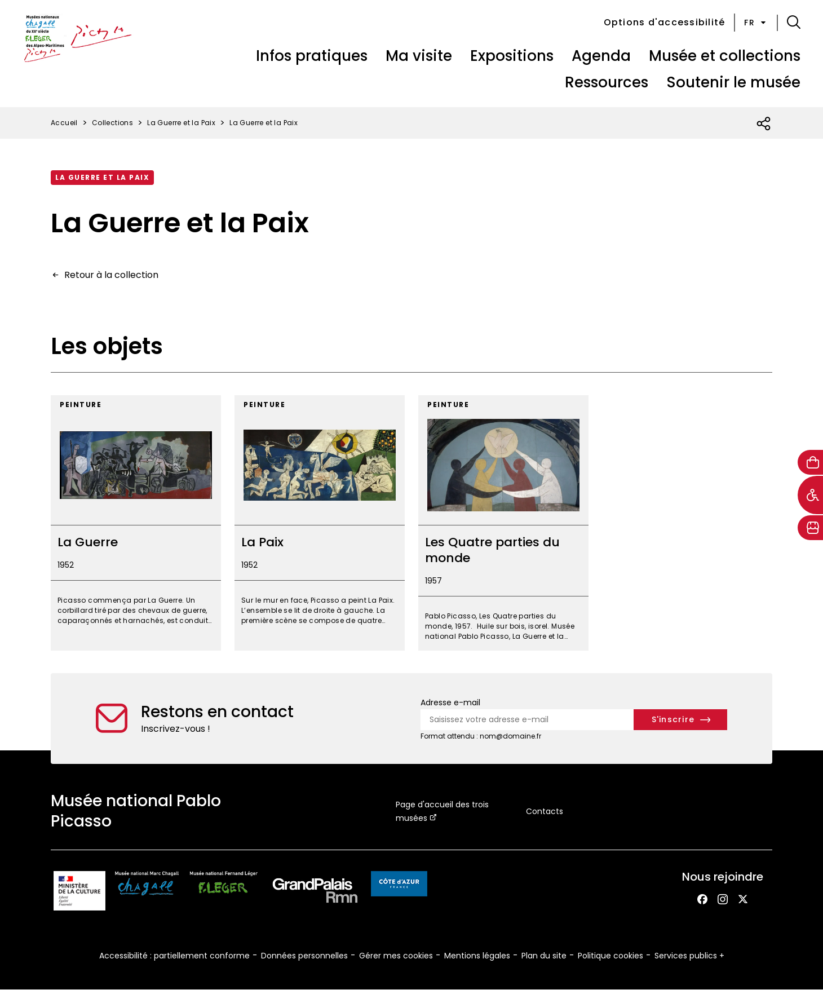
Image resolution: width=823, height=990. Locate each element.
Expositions (512, 56)
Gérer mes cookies (396, 955)
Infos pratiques (312, 56)
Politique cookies (610, 955)
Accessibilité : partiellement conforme (174, 955)
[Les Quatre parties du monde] (503, 523)
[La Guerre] (136, 523)
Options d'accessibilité (664, 22)
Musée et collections (724, 56)
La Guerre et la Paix (181, 122)
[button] (793, 22)
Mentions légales (477, 955)
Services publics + (689, 955)
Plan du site (544, 955)
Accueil (64, 122)
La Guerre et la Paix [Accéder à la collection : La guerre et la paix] (102, 177)
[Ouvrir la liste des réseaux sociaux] (764, 124)
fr (756, 22)
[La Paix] (319, 523)
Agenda (601, 56)
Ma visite (419, 56)
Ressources (606, 82)
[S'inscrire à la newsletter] (681, 719)
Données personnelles (304, 955)
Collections (112, 122)
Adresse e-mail (450, 702)
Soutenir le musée (733, 82)
